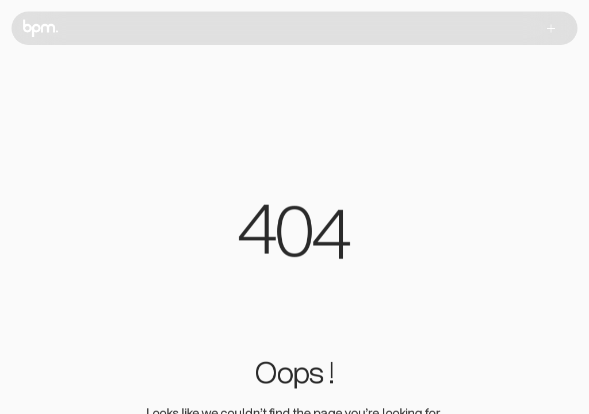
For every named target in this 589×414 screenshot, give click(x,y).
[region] (294, 237)
